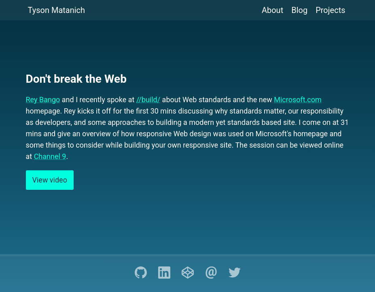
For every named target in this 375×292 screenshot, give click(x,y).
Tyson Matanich (56, 10)
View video (49, 180)
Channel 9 (50, 156)
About (272, 10)
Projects (330, 10)
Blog (299, 10)
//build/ (148, 99)
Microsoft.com (298, 99)
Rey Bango (43, 99)
